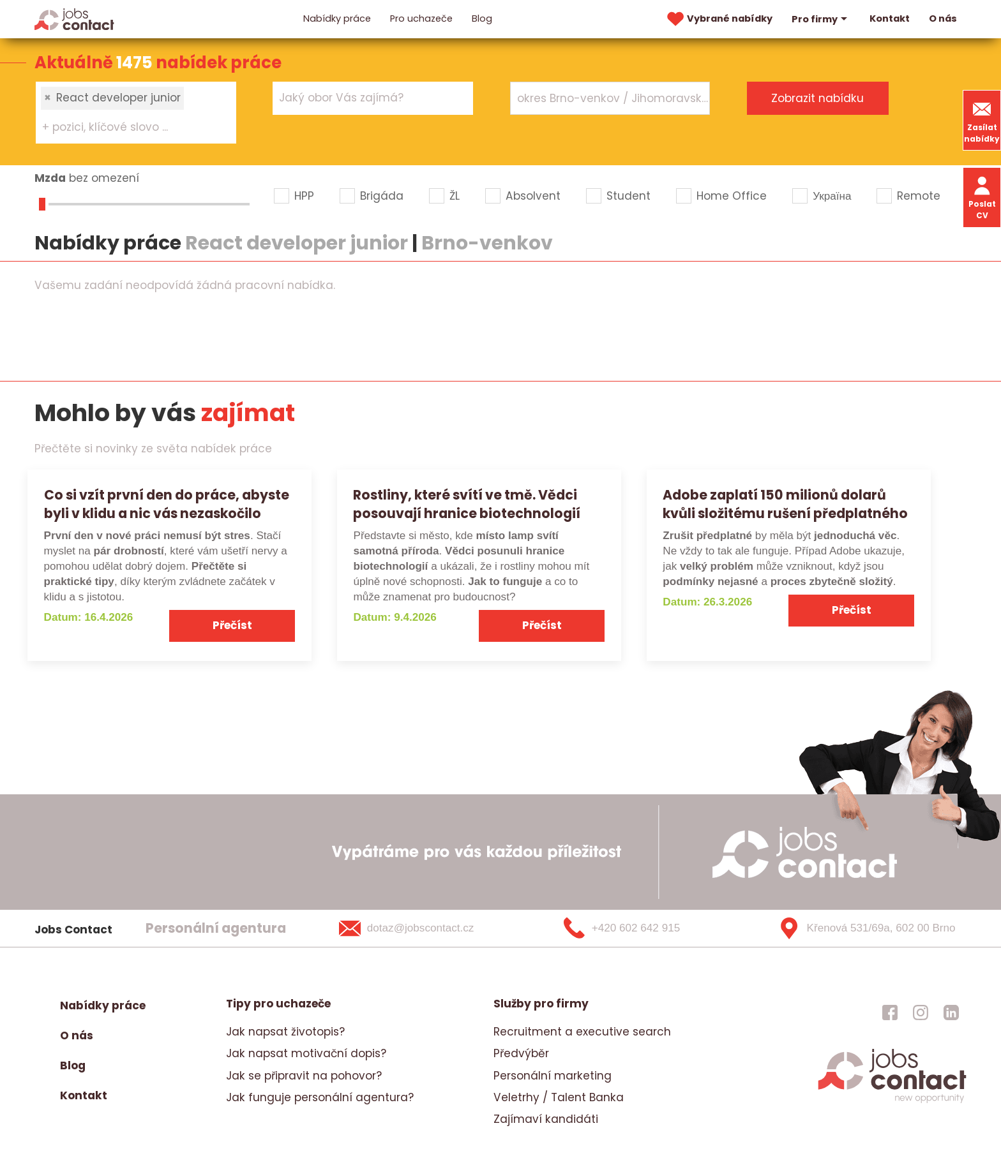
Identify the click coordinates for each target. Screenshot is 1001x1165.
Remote (918, 196)
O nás (943, 18)
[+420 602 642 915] (643, 928)
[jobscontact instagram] (920, 1012)
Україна (832, 196)
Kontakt (889, 18)
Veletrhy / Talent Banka (558, 1097)
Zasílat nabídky (982, 120)
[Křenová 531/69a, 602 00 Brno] (862, 928)
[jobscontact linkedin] (951, 1012)
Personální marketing (552, 1075)
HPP (304, 196)
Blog (482, 18)
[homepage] (892, 1102)
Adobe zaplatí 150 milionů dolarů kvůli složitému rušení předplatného (785, 504)
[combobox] (136, 112)
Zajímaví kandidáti (545, 1119)
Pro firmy (821, 19)
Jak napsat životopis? (285, 1031)
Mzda (50, 178)
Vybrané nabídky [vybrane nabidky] (718, 19)
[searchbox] (128, 127)
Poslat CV (982, 197)
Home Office (731, 196)
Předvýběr (521, 1053)
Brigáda (381, 196)
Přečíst (232, 625)
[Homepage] (74, 18)
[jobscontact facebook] (890, 1012)
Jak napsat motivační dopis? (306, 1053)
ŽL (454, 196)
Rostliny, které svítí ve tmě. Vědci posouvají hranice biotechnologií (466, 504)
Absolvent (533, 196)
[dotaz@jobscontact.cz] (423, 928)
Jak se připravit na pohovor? (304, 1075)
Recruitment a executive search (582, 1031)
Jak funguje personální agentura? (320, 1097)
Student (628, 196)
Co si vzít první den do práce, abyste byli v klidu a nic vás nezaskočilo (166, 504)
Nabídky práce (337, 18)
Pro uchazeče (421, 18)
